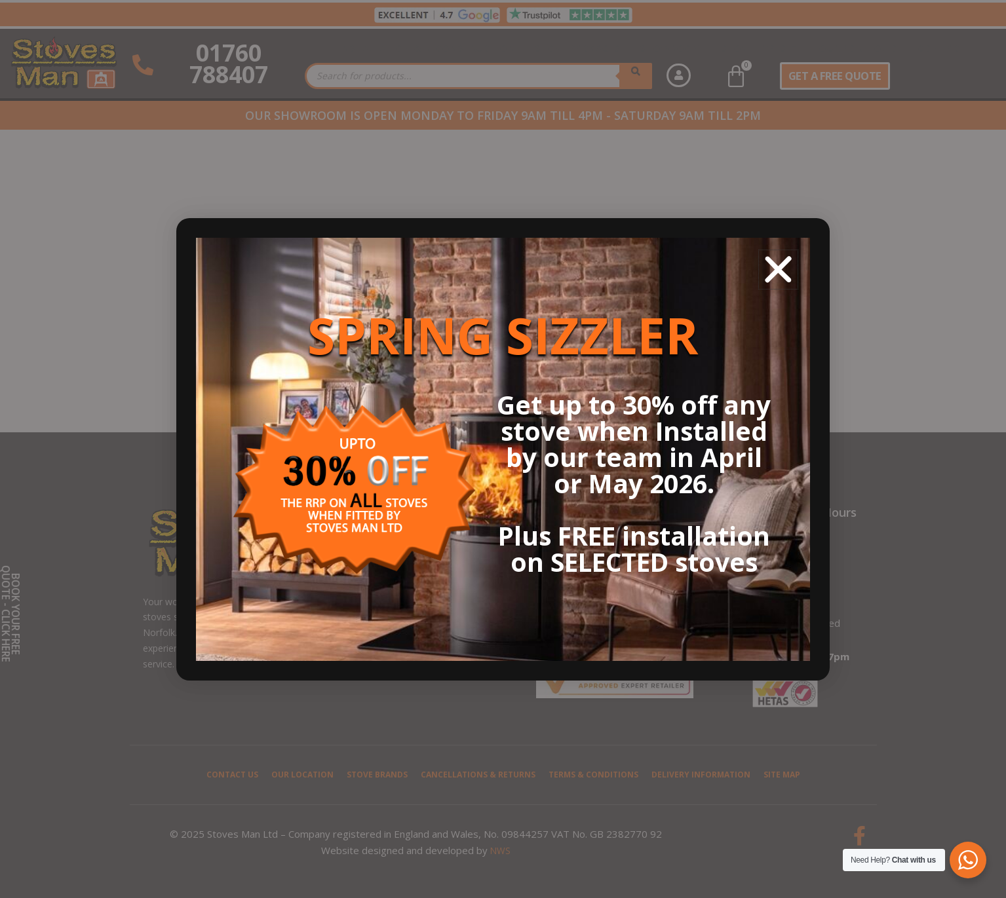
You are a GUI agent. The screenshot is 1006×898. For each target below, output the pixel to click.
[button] (778, 269)
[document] (503, 449)
